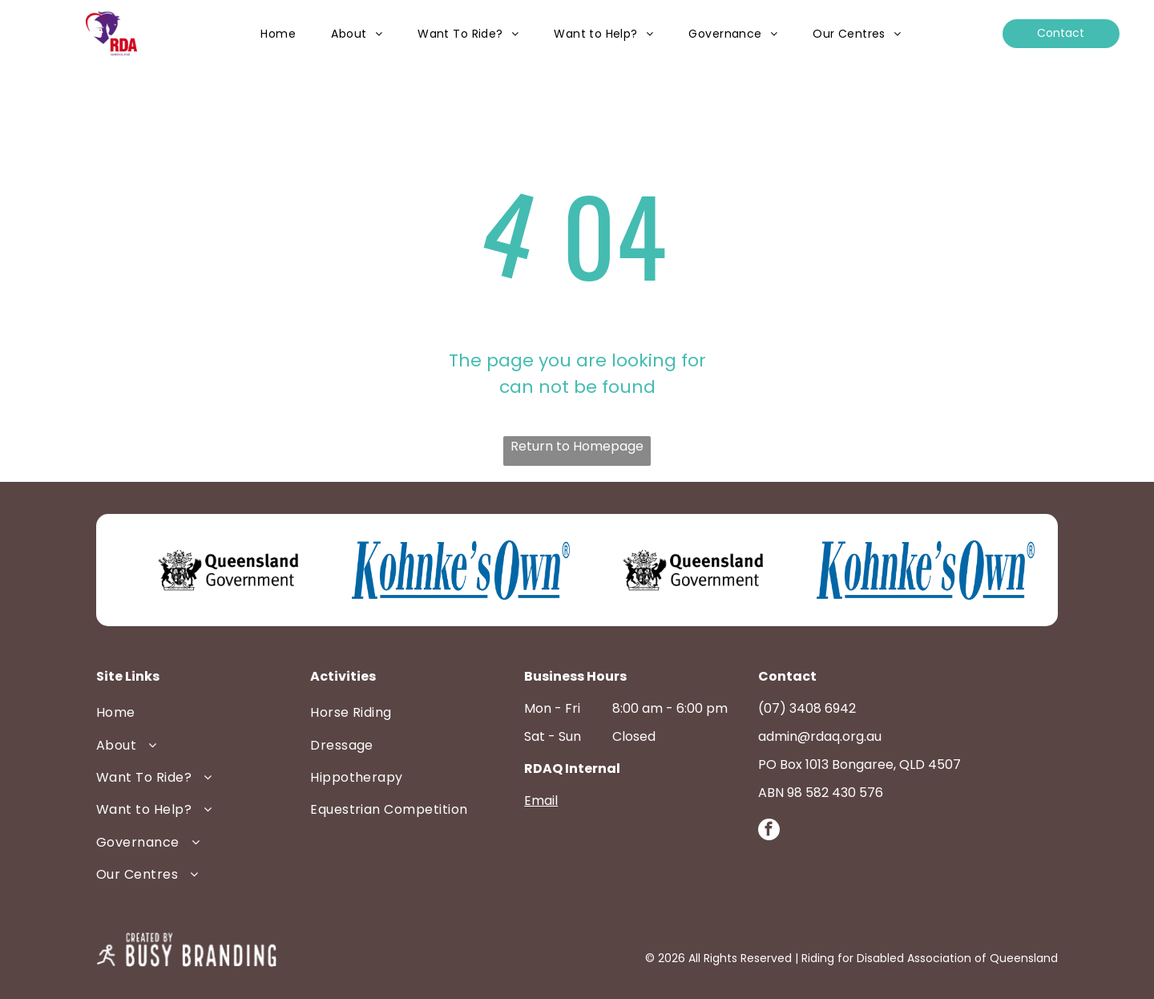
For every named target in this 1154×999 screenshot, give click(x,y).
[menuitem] (278, 34)
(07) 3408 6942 (807, 708)
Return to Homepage (577, 446)
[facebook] (769, 831)
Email (541, 800)
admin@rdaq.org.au (820, 736)
